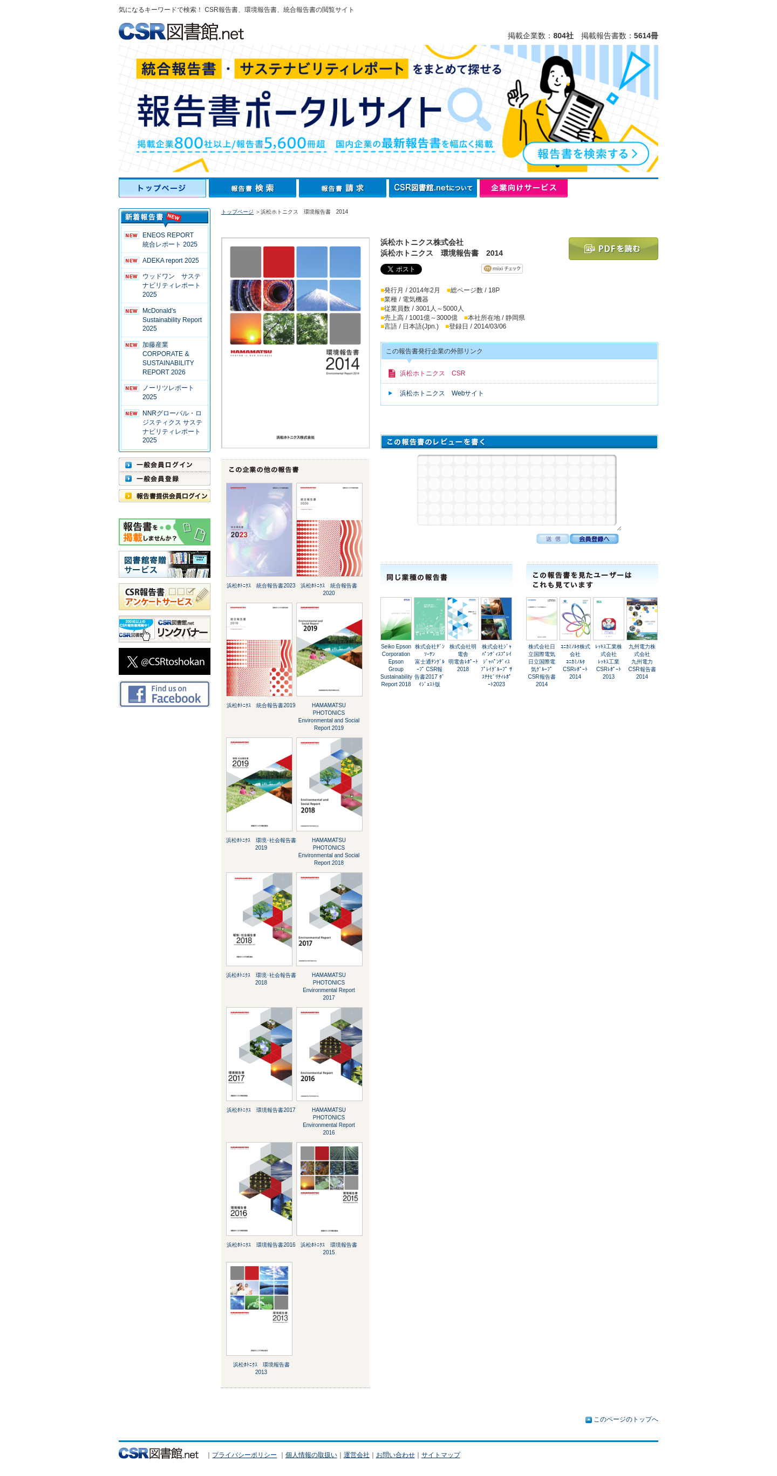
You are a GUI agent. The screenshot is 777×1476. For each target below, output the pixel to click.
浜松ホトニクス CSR (432, 373)
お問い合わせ (395, 1455)
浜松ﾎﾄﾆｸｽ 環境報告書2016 (261, 1245)
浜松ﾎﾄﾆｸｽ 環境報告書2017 (261, 1110)
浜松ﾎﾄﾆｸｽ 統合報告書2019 (261, 705)
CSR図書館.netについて (434, 188)
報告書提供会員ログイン (164, 495)
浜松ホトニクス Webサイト (442, 393)
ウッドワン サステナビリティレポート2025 (171, 285)
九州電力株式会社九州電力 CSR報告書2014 (643, 662)
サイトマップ (440, 1455)
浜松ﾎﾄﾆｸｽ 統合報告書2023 (261, 586)
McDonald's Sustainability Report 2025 (172, 320)
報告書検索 (254, 188)
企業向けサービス (524, 188)
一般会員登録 (164, 479)
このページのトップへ (626, 1419)
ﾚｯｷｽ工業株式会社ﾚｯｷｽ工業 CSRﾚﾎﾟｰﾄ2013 (610, 662)
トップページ (164, 188)
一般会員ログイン (164, 464)
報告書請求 (344, 188)
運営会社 (357, 1455)
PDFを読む (613, 248)
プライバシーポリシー (244, 1455)
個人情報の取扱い (311, 1455)
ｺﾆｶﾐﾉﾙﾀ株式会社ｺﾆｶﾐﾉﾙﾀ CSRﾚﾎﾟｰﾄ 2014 (575, 662)
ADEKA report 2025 (170, 260)
